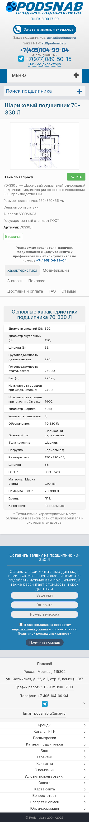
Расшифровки (44, 738)
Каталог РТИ (44, 731)
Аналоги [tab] (15, 280)
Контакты (44, 763)
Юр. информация (44, 808)
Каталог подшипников (44, 744)
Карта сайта (44, 789)
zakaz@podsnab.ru (61, 38)
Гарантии (44, 757)
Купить (76, 176)
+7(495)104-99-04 (44, 50)
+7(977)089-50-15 (48, 59)
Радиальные (54, 506)
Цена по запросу (18, 177)
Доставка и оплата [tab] (25, 291)
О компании (44, 770)
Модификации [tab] (56, 270)
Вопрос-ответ (44, 795)
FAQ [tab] (52, 291)
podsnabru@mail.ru (50, 713)
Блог (45, 750)
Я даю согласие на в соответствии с (44, 629)
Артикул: (11, 227)
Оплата (44, 782)
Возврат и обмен (44, 802)
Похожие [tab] (36, 280)
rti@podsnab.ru (54, 43)
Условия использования (44, 776)
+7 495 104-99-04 (52, 696)
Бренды (44, 725)
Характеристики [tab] (22, 270)
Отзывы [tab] (68, 291)
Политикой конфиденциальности (44, 633)
